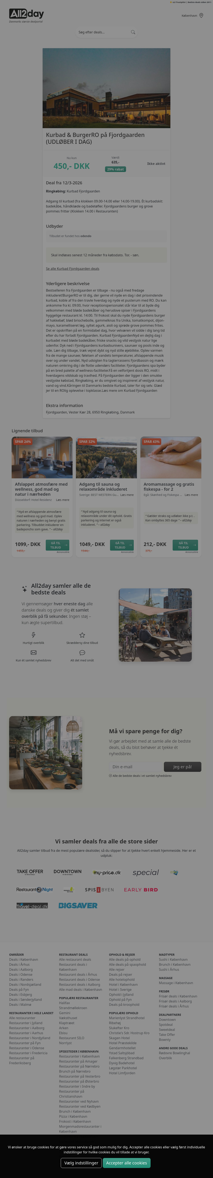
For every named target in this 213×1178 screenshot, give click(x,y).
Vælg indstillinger (81, 1163)
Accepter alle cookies (126, 1163)
